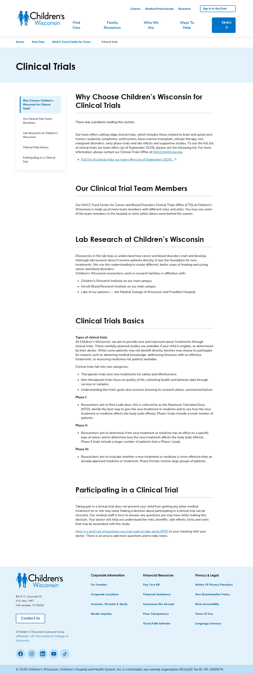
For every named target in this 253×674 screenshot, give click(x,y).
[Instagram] (31, 654)
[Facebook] (20, 654)
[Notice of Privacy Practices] (214, 585)
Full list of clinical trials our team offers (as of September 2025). (129, 159)
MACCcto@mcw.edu (167, 152)
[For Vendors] (99, 585)
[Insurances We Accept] (158, 604)
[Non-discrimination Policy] (212, 595)
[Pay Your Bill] (151, 585)
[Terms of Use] (204, 614)
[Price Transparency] (156, 614)
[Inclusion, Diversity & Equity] (109, 604)
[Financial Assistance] (156, 595)
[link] (135, 9)
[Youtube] (54, 654)
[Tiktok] (65, 654)
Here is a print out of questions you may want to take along (122, 531)
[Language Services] (208, 624)
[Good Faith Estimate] (156, 624)
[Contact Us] (30, 618)
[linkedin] (42, 654)
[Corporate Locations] (105, 595)
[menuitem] (40, 104)
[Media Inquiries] (101, 614)
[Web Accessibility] (207, 604)
